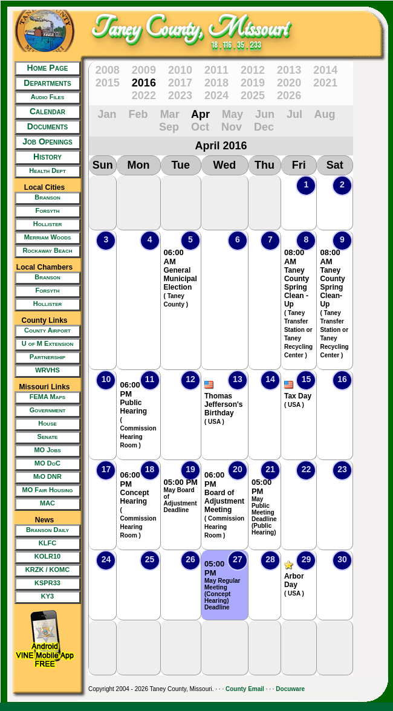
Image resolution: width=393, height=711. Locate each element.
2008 (108, 70)
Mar (170, 114)
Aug (324, 114)
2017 (180, 83)
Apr (200, 114)
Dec (264, 127)
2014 (325, 70)
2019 (253, 83)
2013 (289, 70)
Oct (200, 127)
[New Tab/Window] (44, 98)
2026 (289, 95)
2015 (108, 83)
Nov (231, 127)
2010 (180, 70)
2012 (253, 70)
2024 (216, 95)
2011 (216, 70)
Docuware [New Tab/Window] (290, 689)
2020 (289, 83)
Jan (107, 114)
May (232, 114)
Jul (294, 114)
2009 (144, 70)
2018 (216, 83)
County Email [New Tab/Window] (245, 689)
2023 (180, 95)
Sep (169, 127)
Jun (264, 114)
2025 (253, 95)
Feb (138, 114)
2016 (144, 83)
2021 (325, 83)
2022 (144, 95)
